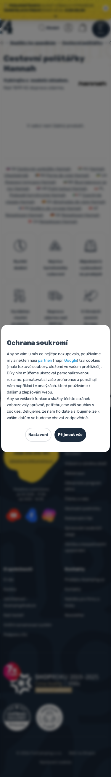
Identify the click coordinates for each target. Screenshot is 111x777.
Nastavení (38, 434)
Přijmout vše (70, 434)
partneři (45, 360)
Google (70, 360)
